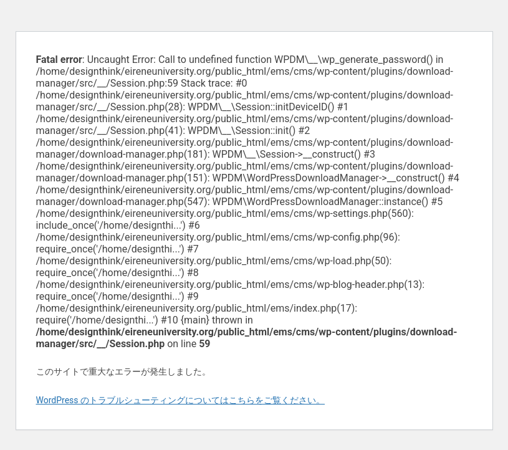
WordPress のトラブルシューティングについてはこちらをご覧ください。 (180, 400)
